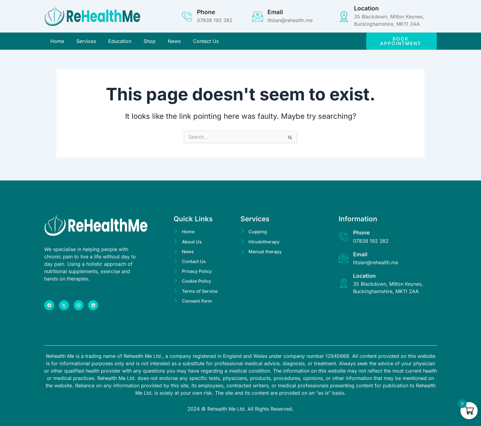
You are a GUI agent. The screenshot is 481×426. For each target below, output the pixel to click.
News (174, 42)
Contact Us (206, 42)
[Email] (257, 16)
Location (366, 8)
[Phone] (187, 16)
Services (86, 42)
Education (119, 42)
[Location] (344, 16)
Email (275, 12)
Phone (206, 12)
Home (57, 42)
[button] (401, 42)
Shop (150, 42)
